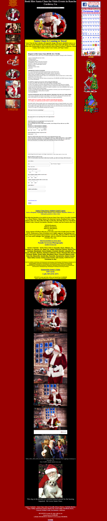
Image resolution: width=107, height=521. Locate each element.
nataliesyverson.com (50, 244)
